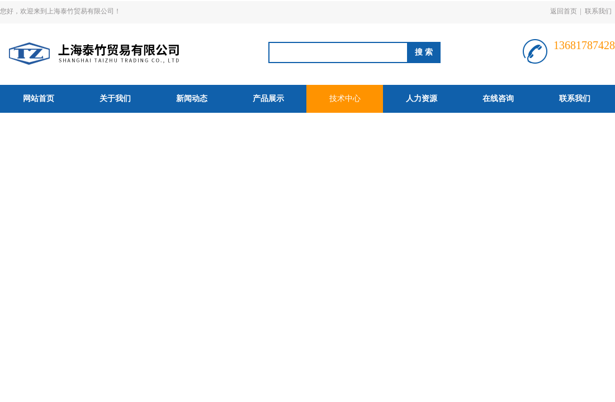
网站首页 (38, 98)
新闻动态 (191, 98)
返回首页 (563, 11)
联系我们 (598, 11)
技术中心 (345, 98)
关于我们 (115, 98)
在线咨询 (498, 98)
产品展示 (268, 98)
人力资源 (421, 98)
